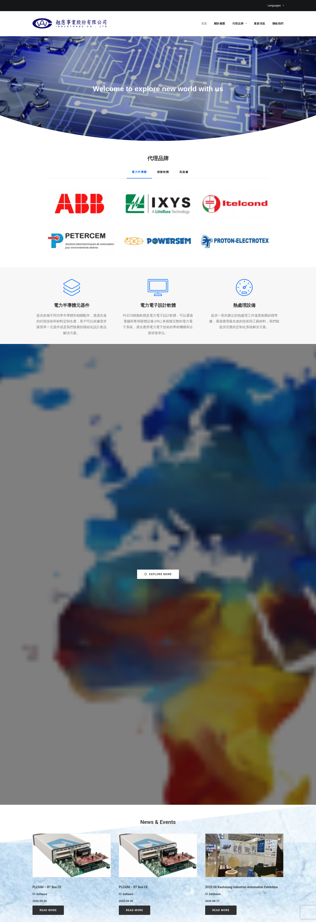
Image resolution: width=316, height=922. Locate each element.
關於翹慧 (219, 23)
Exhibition (215, 513)
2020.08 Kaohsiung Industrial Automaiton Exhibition (241, 506)
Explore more (158, 384)
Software (41, 513)
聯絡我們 (278, 23)
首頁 (204, 23)
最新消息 (259, 23)
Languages (276, 5)
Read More (48, 529)
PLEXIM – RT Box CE (46, 506)
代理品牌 (239, 23)
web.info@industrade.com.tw (59, 876)
